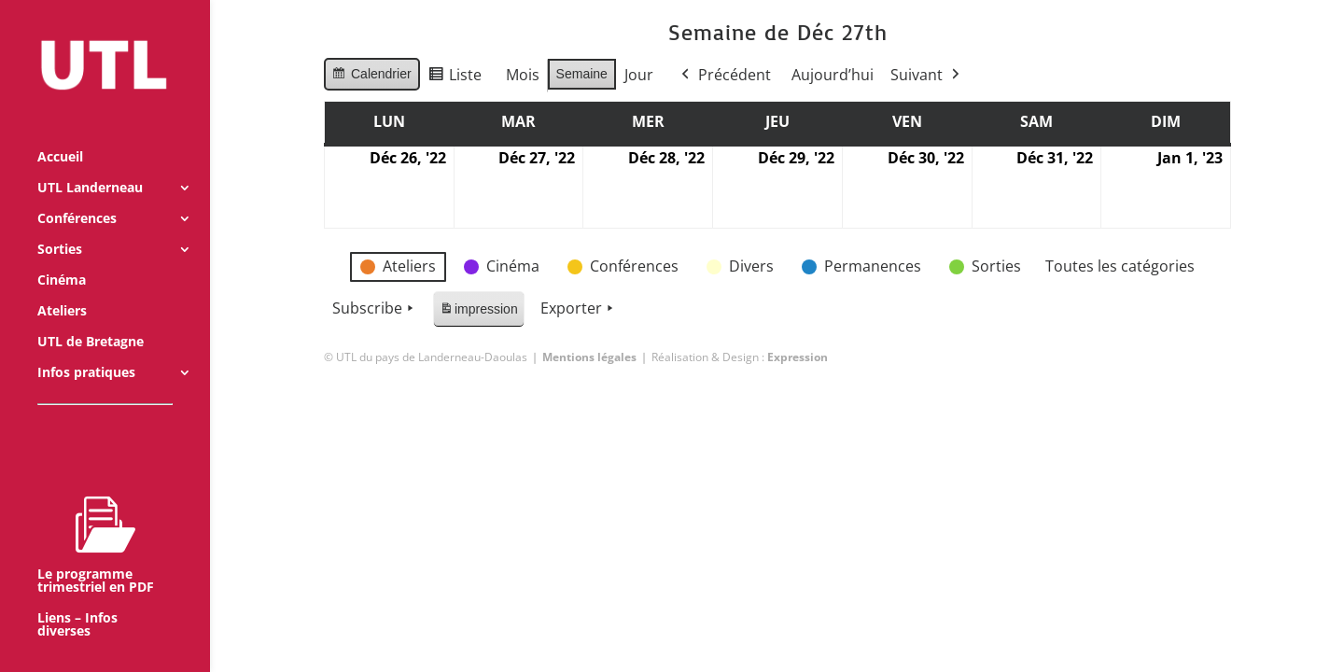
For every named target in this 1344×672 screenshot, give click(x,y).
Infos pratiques (86, 348)
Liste (454, 78)
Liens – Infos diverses (77, 600)
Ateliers (62, 286)
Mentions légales (589, 357)
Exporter (577, 309)
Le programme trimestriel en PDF (95, 519)
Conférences (77, 194)
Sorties (59, 224)
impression (478, 312)
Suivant (925, 76)
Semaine (581, 73)
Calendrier (371, 77)
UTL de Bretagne (90, 317)
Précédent (723, 76)
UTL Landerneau (90, 163)
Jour (637, 74)
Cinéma (61, 255)
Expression (797, 357)
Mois (522, 74)
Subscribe (374, 309)
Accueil (60, 132)
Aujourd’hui (832, 74)
